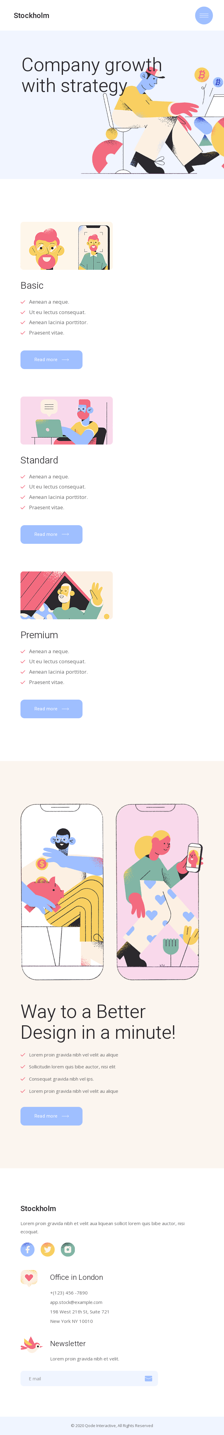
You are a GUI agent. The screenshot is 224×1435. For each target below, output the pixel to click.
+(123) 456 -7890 (69, 1293)
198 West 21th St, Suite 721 (80, 1312)
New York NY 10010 (71, 1321)
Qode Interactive (100, 1425)
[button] (51, 359)
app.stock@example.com (76, 1302)
